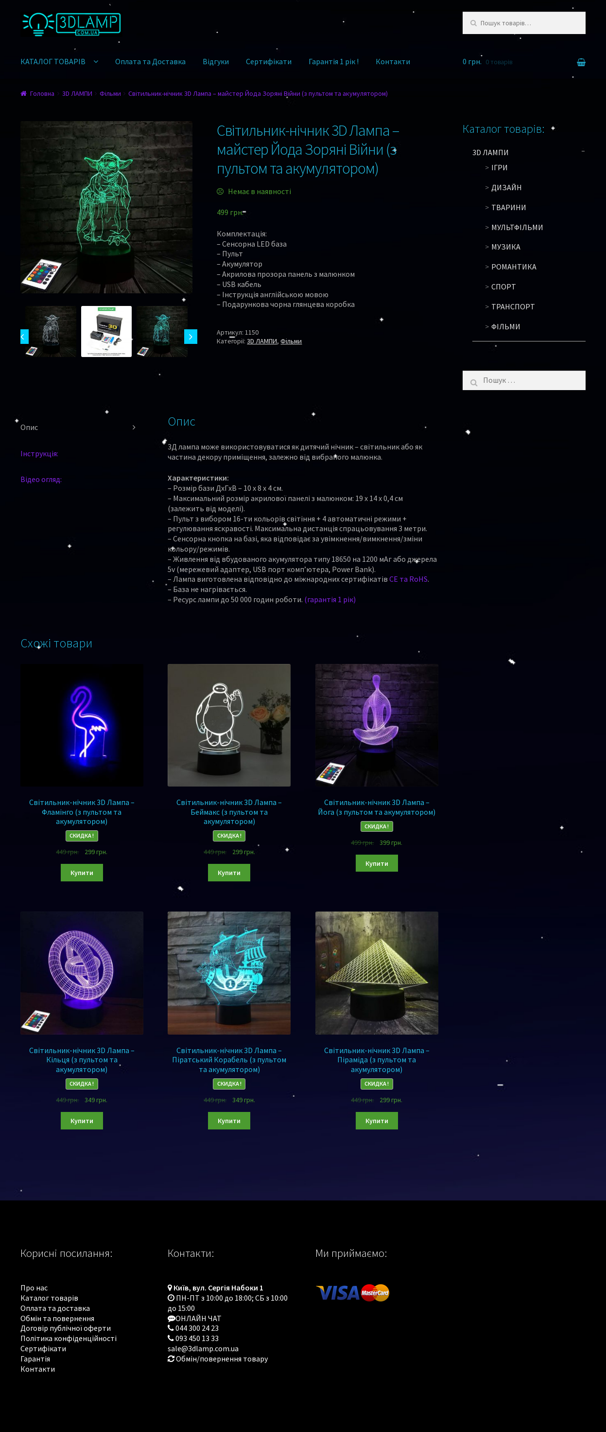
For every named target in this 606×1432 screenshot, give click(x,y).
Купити (81, 872)
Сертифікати (269, 61)
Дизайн (506, 187)
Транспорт (513, 306)
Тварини (508, 207)
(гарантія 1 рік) (330, 599)
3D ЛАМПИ (77, 93)
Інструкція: (39, 453)
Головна (42, 93)
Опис (29, 427)
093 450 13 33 (197, 1338)
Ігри (499, 167)
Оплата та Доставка (150, 61)
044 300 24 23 (197, 1328)
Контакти (393, 61)
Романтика (514, 266)
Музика (505, 246)
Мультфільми (517, 227)
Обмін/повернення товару (222, 1358)
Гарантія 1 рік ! (334, 61)
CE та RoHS (408, 579)
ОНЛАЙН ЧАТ (198, 1318)
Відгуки (216, 61)
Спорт (503, 286)
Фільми (110, 93)
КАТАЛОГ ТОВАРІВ (53, 61)
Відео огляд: (41, 479)
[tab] (81, 427)
